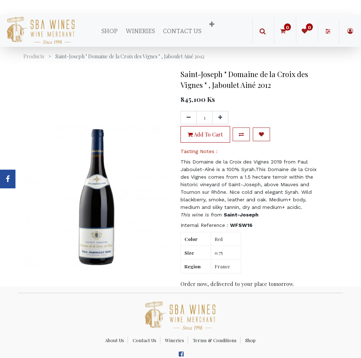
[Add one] (220, 118)
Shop (250, 340)
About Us (114, 340)
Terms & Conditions (215, 340)
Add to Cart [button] (205, 134)
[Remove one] (188, 118)
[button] (211, 24)
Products (33, 56)
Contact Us (144, 340)
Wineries (174, 340)
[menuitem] (109, 30)
